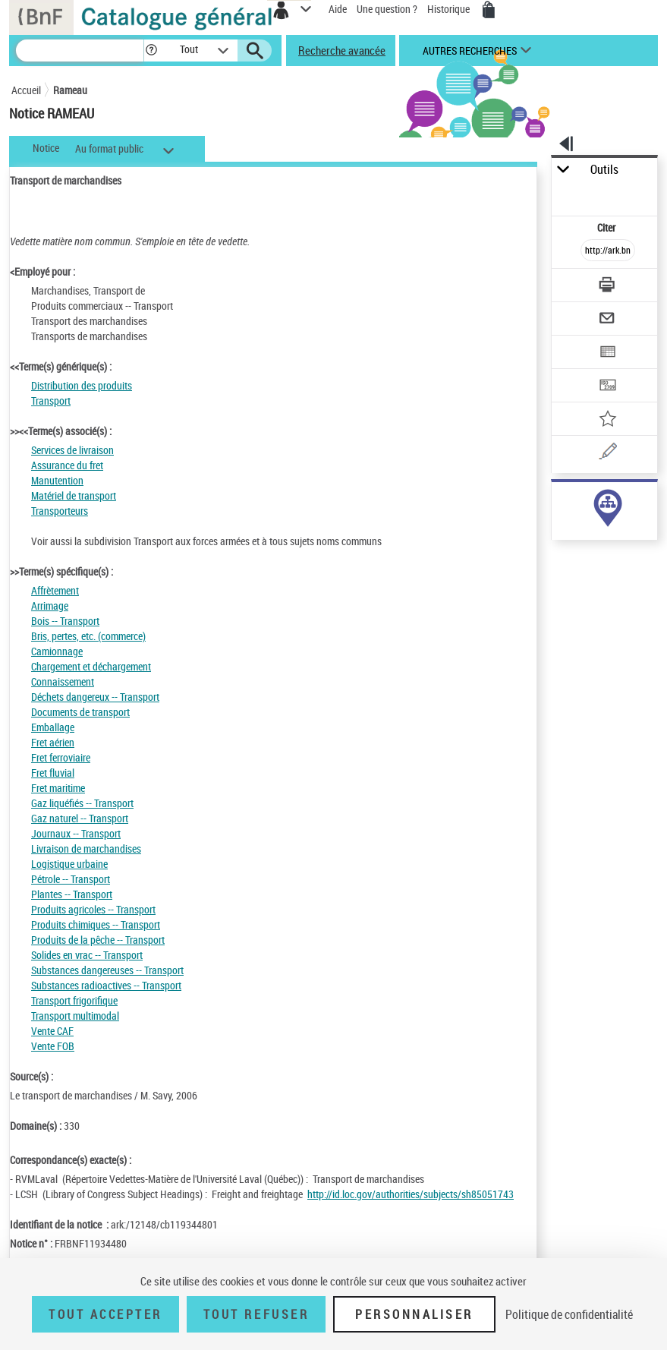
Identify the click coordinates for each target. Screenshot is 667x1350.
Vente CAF (52, 1031)
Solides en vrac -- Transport (87, 955)
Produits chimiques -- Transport (95, 924)
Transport (51, 400)
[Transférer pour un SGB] (608, 387)
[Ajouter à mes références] (608, 420)
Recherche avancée (341, 50)
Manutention (57, 480)
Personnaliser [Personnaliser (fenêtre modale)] (414, 1314)
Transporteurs (59, 510)
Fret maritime (58, 788)
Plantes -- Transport (71, 894)
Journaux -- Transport (76, 833)
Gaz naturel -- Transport (79, 818)
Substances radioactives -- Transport (106, 985)
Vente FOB (52, 1046)
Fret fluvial (52, 772)
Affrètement (55, 590)
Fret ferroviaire (60, 757)
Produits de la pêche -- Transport (98, 939)
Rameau (70, 90)
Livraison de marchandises (86, 848)
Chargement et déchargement (91, 666)
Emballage (52, 727)
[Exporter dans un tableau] (608, 353)
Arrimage (49, 605)
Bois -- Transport (65, 620)
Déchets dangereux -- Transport (95, 696)
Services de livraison (72, 450)
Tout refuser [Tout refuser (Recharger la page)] (256, 1314)
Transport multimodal (75, 1015)
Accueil (26, 90)
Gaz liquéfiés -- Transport (82, 803)
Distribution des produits (81, 385)
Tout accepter (105, 1314)
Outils (604, 170)
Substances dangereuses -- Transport (107, 970)
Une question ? (387, 9)
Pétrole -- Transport (70, 879)
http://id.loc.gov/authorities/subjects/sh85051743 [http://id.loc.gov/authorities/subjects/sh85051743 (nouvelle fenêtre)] (410, 1194)
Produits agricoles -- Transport (93, 909)
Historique (449, 9)
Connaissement (62, 681)
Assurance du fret (67, 465)
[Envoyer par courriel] (608, 320)
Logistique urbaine (69, 863)
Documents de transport (80, 712)
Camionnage (57, 651)
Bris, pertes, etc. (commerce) (88, 636)
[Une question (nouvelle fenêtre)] (608, 454)
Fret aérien (52, 742)
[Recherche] (79, 50)
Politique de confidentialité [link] (569, 1314)
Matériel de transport (73, 495)
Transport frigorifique (74, 1000)
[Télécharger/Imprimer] (608, 287)
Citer (607, 227)
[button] (151, 50)
